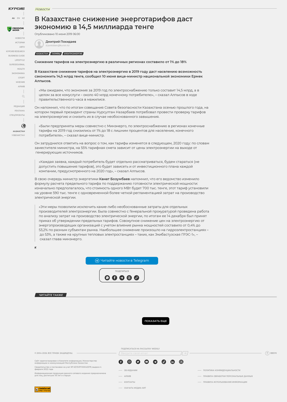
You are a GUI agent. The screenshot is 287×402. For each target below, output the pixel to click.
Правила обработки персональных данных (228, 376)
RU (13, 18)
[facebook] (121, 362)
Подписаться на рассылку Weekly (140, 349)
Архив (21, 86)
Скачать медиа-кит (135, 388)
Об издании (130, 370)
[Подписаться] (185, 353)
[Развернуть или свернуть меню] (23, 96)
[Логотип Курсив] (16, 8)
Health (21, 69)
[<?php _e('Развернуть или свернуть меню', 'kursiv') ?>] (23, 126)
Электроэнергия (73, 54)
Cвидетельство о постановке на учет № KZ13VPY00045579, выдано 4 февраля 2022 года (68, 368)
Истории (20, 42)
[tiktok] (164, 362)
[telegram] (155, 362)
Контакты (129, 382)
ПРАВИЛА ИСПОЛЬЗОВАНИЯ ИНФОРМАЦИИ (225, 382)
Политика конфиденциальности (221, 370)
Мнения (20, 82)
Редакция (19, 106)
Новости (20, 38)
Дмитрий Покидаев (61, 41)
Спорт (21, 78)
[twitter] (138, 362)
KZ (23, 18)
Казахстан (19, 131)
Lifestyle (20, 60)
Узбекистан (18, 135)
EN (18, 18)
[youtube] (146, 362)
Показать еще (156, 321)
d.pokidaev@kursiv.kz (57, 45)
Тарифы (56, 54)
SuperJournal (17, 64)
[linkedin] (172, 362)
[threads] (181, 362)
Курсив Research (15, 51)
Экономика (18, 73)
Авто (22, 47)
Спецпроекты (17, 115)
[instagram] (129, 362)
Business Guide (16, 56)
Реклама (20, 111)
